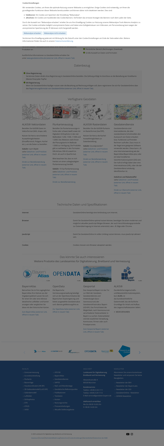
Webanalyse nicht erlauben (55, 33)
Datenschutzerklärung (64, 41)
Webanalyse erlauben (32, 33)
